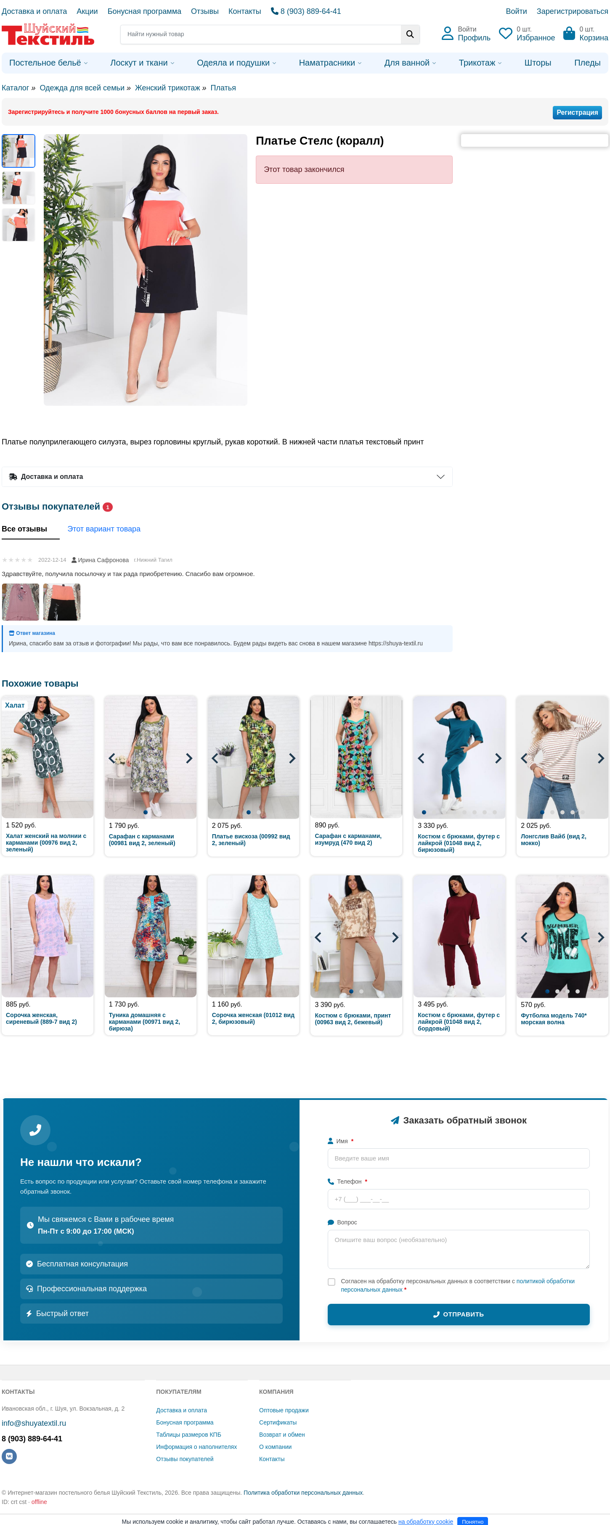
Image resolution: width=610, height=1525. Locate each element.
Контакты (244, 11)
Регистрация (577, 112)
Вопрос (342, 1222)
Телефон (348, 1181)
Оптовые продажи (284, 1410)
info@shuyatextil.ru (34, 1423)
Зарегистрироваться (572, 11)
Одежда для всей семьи (82, 88)
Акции (87, 11)
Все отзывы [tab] (31, 529)
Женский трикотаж (167, 88)
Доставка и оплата (34, 11)
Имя (341, 1141)
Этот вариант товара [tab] (110, 529)
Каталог (15, 88)
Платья (223, 88)
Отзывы (205, 11)
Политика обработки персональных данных (303, 1492)
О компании (275, 1446)
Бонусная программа (144, 11)
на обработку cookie (425, 1521)
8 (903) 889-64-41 (306, 11)
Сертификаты (278, 1422)
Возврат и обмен (282, 1434)
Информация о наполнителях (196, 1446)
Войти (516, 11)
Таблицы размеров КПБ (188, 1434)
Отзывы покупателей (184, 1459)
